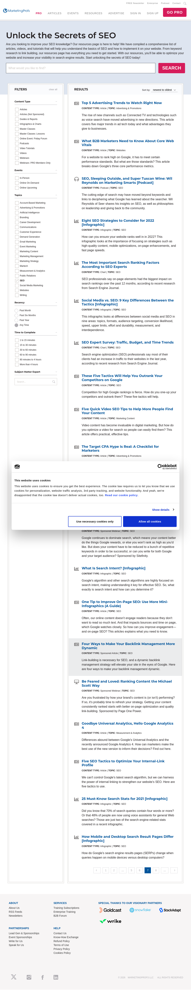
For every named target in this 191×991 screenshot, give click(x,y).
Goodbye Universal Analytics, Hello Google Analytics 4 (127, 727)
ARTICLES (55, 14)
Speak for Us (16, 946)
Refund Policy (62, 942)
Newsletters (15, 917)
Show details (161, 509)
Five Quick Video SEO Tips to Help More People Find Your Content (127, 412)
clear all (53, 91)
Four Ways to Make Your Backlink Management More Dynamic (128, 647)
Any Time (24, 326)
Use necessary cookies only (95, 521)
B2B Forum (60, 917)
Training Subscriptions (66, 909)
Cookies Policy (62, 954)
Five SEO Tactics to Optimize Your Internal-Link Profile (123, 764)
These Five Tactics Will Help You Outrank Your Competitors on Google (122, 379)
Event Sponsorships (20, 938)
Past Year (24, 321)
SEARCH (171, 69)
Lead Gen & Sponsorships (24, 934)
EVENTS (73, 14)
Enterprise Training (65, 913)
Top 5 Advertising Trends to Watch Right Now (122, 104)
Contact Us (60, 934)
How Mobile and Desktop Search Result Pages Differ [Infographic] (128, 840)
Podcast (165, 4)
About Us (14, 909)
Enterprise (152, 4)
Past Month (25, 311)
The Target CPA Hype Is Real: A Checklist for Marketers (120, 450)
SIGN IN (135, 14)
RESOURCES (93, 14)
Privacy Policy (62, 950)
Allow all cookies (150, 521)
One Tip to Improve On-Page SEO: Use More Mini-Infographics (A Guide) (125, 605)
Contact (177, 4)
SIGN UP (152, 14)
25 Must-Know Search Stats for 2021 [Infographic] (124, 800)
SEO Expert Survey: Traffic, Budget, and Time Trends (128, 344)
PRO (39, 14)
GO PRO (175, 13)
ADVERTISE (116, 14)
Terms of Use (61, 946)
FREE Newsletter (135, 4)
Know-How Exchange (66, 938)
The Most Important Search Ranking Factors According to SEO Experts (120, 266)
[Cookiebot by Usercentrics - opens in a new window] (160, 466)
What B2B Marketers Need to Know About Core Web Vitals (128, 144)
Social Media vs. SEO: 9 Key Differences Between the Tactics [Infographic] (128, 304)
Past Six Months (28, 316)
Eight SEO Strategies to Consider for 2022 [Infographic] (118, 224)
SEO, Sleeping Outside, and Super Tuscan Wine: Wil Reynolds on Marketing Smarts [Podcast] (127, 182)
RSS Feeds (15, 913)
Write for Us (16, 942)
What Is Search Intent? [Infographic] (113, 570)
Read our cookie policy (121, 495)
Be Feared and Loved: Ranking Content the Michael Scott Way (127, 685)
